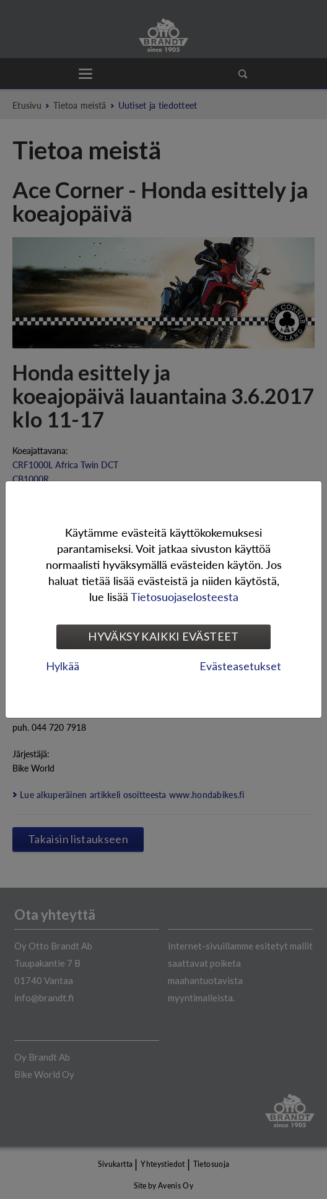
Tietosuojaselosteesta (184, 596)
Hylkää (62, 666)
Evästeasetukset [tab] (240, 666)
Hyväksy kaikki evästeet (163, 636)
